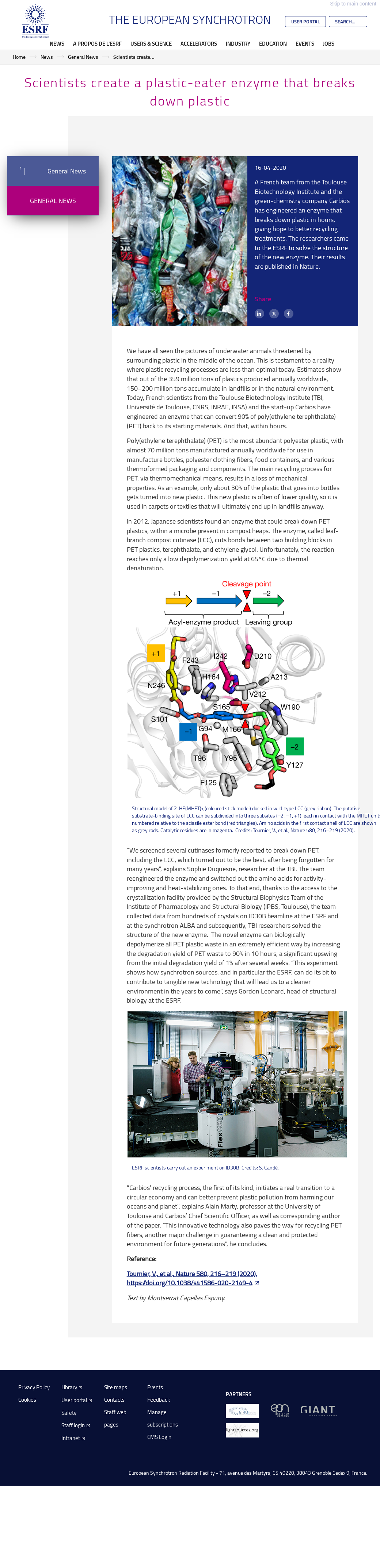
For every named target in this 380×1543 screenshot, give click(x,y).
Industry (238, 43)
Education (273, 43)
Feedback (158, 1400)
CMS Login (159, 1437)
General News (83, 56)
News (57, 43)
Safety (68, 1413)
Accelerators (198, 43)
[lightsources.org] (242, 1429)
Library (69, 1387)
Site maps (115, 1387)
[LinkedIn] (259, 313)
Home (19, 56)
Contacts (114, 1400)
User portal (74, 1400)
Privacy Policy (34, 1387)
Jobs (328, 43)
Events (305, 43)
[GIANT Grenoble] (319, 1410)
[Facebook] (288, 313)
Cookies (27, 1400)
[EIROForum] (242, 1410)
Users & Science (151, 43)
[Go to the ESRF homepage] (35, 21)
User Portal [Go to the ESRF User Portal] (305, 21)
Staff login (73, 1425)
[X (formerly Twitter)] (274, 313)
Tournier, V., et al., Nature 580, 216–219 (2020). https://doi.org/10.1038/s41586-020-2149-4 (192, 1278)
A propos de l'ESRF (97, 43)
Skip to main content (353, 4)
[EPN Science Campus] (280, 1410)
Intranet (70, 1438)
